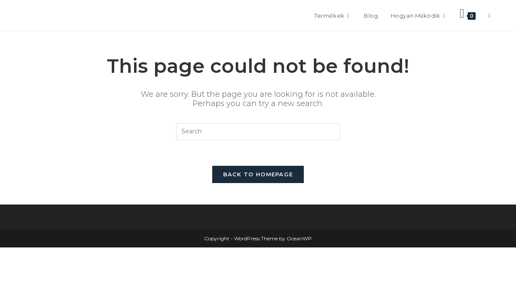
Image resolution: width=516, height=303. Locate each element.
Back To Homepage (258, 174)
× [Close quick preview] (1, 251)
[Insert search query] (258, 131)
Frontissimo (56, 15)
